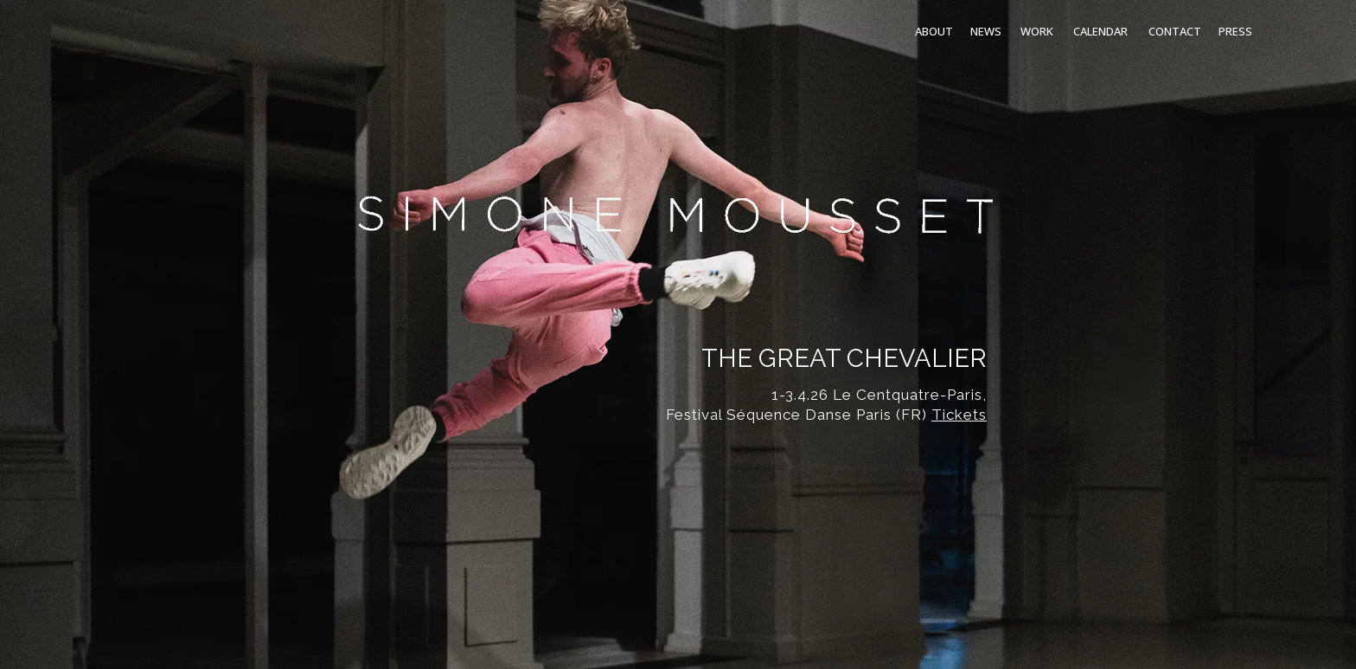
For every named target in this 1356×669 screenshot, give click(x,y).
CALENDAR (1100, 31)
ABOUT (934, 31)
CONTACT (1174, 31)
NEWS (985, 31)
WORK (1036, 31)
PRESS (1235, 31)
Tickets (959, 414)
